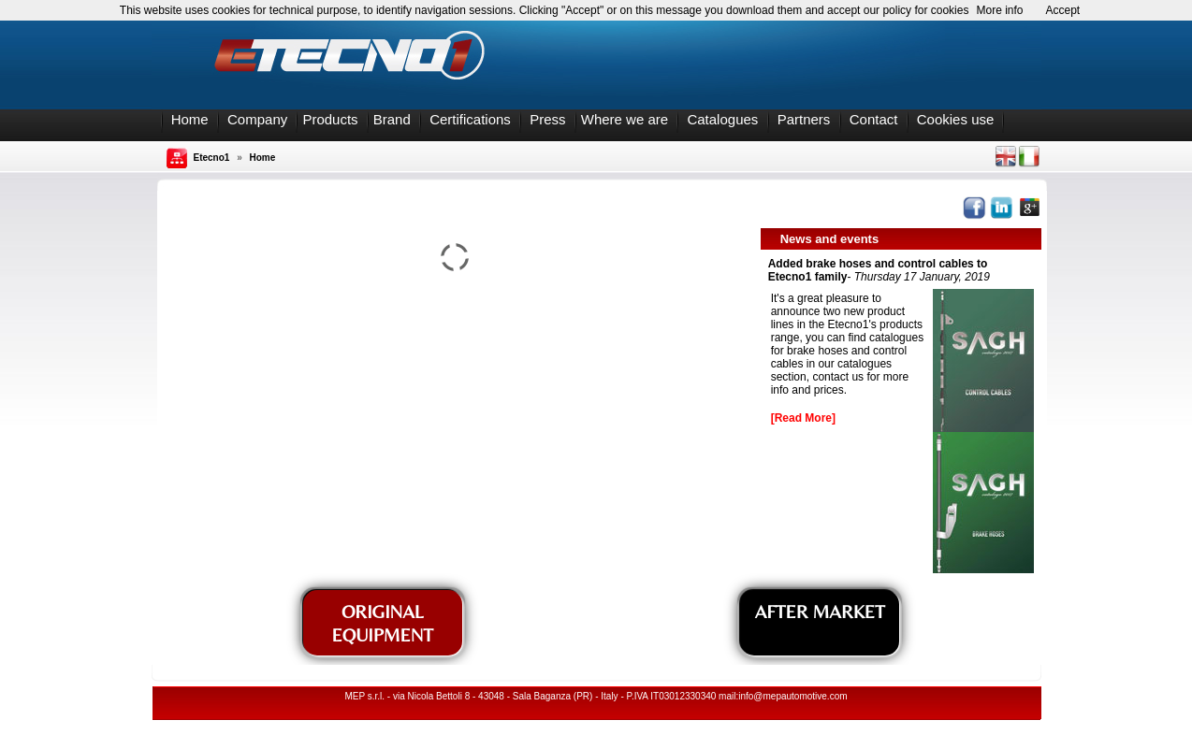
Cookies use (956, 119)
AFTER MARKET (820, 611)
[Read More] (803, 418)
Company (257, 119)
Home (190, 119)
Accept (1063, 10)
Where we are (624, 119)
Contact (874, 119)
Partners (804, 119)
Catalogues (722, 119)
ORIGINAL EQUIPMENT (382, 622)
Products (329, 119)
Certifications (470, 119)
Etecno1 (212, 157)
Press (547, 119)
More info (999, 10)
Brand (392, 119)
